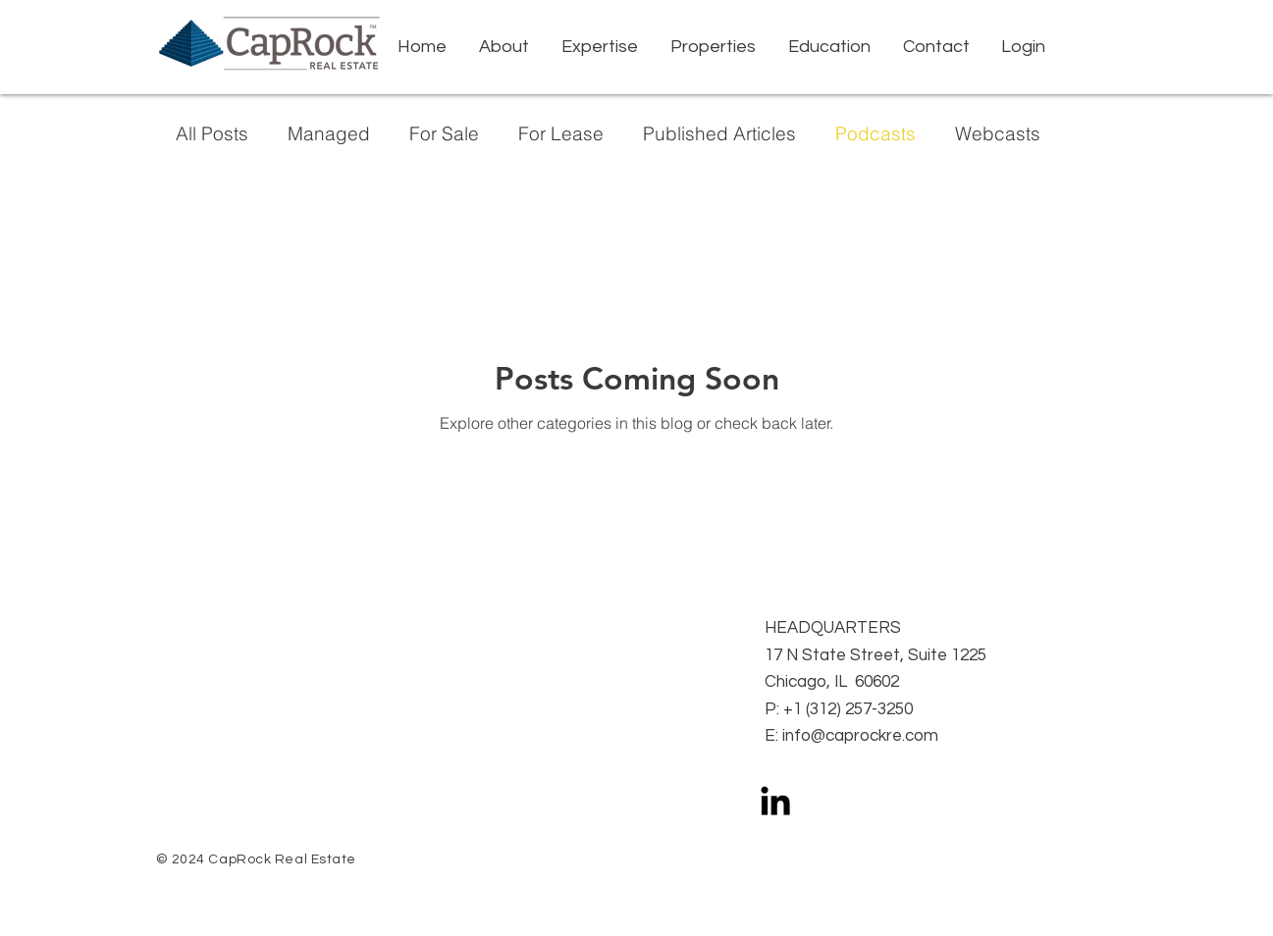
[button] (600, 46)
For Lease (561, 134)
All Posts (212, 134)
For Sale (444, 134)
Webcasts (997, 134)
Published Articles (719, 134)
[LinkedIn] (775, 800)
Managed (329, 134)
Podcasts (875, 134)
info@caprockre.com (860, 736)
